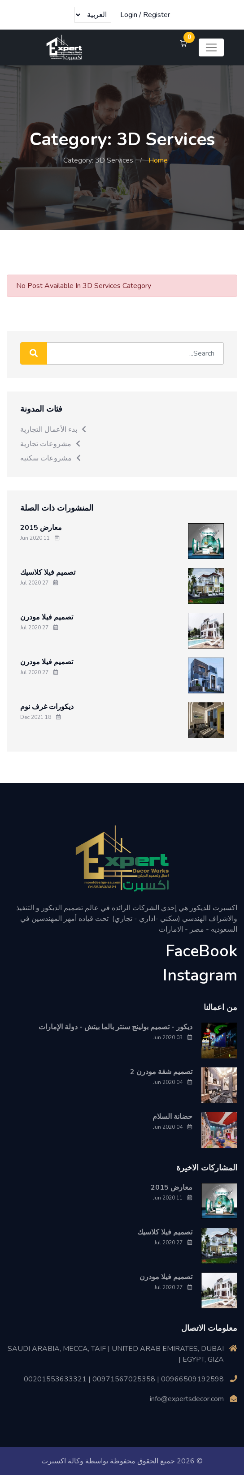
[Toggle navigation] (211, 47)
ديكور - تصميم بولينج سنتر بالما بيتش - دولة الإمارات (115, 1027)
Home (158, 160)
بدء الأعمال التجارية (53, 429)
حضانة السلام (172, 1116)
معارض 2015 (41, 527)
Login (128, 15)
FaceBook (201, 951)
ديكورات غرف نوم (47, 706)
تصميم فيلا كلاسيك (47, 572)
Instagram (200, 975)
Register (156, 15)
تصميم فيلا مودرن (46, 617)
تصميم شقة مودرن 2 (161, 1071)
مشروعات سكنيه (51, 458)
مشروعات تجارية (50, 443)
